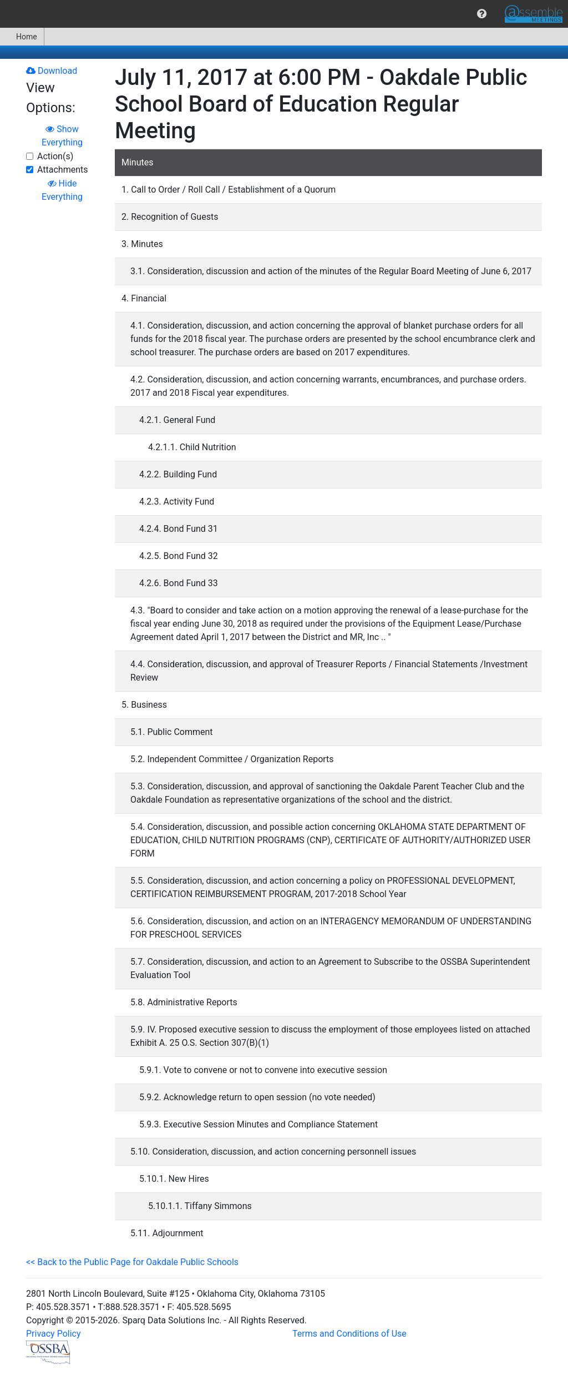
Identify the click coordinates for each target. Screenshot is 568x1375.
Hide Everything (62, 190)
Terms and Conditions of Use (349, 1333)
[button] (481, 13)
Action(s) (55, 156)
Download (51, 71)
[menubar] (284, 14)
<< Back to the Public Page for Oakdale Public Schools (132, 1262)
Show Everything (62, 136)
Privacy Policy (53, 1333)
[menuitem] (482, 14)
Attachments (62, 169)
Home (22, 36)
